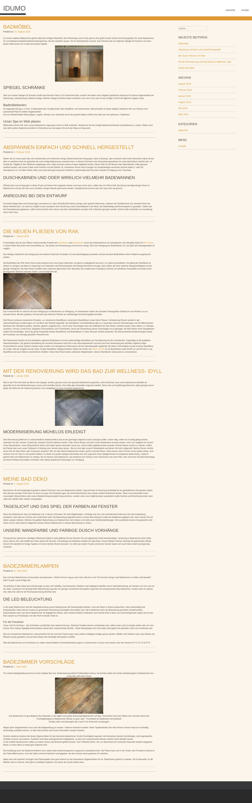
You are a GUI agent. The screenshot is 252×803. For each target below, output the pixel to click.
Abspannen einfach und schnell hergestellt (68, 147)
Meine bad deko (25, 479)
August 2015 (184, 102)
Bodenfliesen (78, 243)
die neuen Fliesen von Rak (41, 231)
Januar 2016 (184, 96)
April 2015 (183, 114)
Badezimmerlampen (31, 566)
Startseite (230, 10)
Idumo (14, 8)
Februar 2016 (185, 90)
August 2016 (184, 84)
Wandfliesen (63, 243)
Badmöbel (17, 27)
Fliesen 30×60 (98, 349)
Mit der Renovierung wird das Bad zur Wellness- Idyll (82, 371)
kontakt (245, 10)
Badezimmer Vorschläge (39, 662)
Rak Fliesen (148, 243)
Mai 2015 (183, 108)
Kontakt (182, 146)
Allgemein (183, 130)
